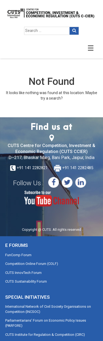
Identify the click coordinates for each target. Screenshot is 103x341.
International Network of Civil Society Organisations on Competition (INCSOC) (48, 309)
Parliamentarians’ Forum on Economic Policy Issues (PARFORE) (45, 323)
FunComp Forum (18, 255)
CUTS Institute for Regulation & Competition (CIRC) (45, 335)
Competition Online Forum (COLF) (31, 264)
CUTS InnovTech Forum (23, 273)
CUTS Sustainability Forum (26, 281)
